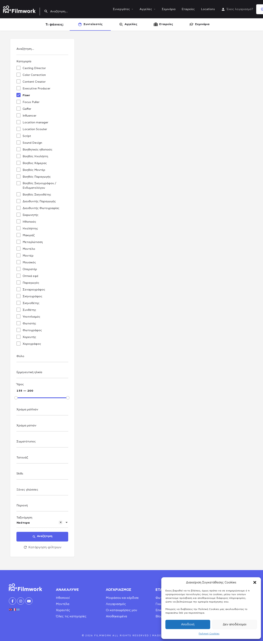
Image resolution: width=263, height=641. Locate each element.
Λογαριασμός (116, 604)
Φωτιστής (29, 323)
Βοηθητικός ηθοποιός (37, 149)
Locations (208, 9)
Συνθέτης (29, 310)
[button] (255, 582)
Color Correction (34, 75)
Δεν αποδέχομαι (234, 624)
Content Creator (34, 81)
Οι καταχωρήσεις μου (121, 610)
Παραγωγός (31, 282)
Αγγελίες (146, 9)
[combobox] (42, 357)
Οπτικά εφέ (30, 276)
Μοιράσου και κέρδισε (122, 597)
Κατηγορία (23, 61)
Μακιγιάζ (29, 235)
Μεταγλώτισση (33, 242)
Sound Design (32, 142)
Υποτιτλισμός (31, 316)
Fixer (26, 95)
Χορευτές (63, 610)
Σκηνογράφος (32, 296)
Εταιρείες (188, 9)
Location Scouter (35, 129)
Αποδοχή (187, 624)
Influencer (29, 115)
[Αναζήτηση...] (42, 50)
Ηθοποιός (29, 221)
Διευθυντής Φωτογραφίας (41, 208)
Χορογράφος (32, 343)
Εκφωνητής (30, 215)
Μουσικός (29, 262)
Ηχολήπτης (30, 228)
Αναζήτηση (42, 537)
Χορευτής (29, 337)
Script (27, 136)
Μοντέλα (62, 604)
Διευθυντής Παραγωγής (39, 201)
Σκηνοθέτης (31, 303)
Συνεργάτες (121, 9)
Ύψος (20, 384)
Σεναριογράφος (34, 289)
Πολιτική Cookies (209, 633)
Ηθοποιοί (63, 597)
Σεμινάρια (168, 9)
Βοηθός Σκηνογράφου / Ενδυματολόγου (39, 185)
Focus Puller (31, 102)
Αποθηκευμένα (116, 616)
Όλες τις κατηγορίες (71, 616)
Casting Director (34, 68)
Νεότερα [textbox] (40, 523)
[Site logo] (20, 8)
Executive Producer (36, 88)
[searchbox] (41, 356)
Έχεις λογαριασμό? (240, 9)
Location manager (35, 122)
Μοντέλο (29, 249)
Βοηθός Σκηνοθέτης (37, 194)
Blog (159, 616)
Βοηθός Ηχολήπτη (35, 156)
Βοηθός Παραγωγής (37, 176)
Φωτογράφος (32, 330)
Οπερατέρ (30, 269)
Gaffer (27, 109)
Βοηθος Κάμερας (35, 163)
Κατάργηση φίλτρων (42, 547)
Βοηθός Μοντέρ (34, 170)
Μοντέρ (28, 255)
